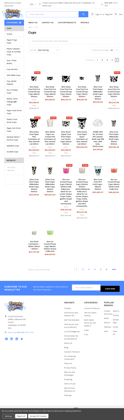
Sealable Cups (13, 154)
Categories (12, 31)
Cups (86, 337)
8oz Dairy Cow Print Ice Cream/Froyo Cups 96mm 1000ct (34, 100)
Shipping (68, 387)
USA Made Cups (13, 84)
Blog (66, 355)
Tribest (116, 323)
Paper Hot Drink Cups (14, 138)
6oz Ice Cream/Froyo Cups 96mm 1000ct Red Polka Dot (114, 193)
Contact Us (48, 31)
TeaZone (107, 334)
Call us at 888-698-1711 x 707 (21, 340)
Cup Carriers (12, 78)
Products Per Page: (101, 59)
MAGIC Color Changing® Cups (12, 110)
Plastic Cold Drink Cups (12, 129)
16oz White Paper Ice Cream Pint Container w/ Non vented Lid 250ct (50, 146)
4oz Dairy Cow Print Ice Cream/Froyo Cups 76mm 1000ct (82, 100)
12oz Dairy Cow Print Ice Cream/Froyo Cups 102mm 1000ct (114, 100)
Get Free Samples (71, 327)
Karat (106, 325)
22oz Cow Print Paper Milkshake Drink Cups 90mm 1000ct (34, 194)
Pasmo (107, 330)
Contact (67, 316)
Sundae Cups (12, 160)
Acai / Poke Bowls (11, 70)
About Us (32, 31)
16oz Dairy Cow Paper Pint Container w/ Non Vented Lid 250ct (34, 146)
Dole (106, 338)
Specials (85, 31)
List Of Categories (72, 339)
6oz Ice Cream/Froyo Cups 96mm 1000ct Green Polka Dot (50, 255)
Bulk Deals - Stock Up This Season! (90, 330)
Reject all (21, 416)
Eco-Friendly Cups (12, 100)
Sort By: (33, 59)
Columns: (90, 69)
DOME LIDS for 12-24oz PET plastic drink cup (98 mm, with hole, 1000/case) (98, 147)
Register (106, 19)
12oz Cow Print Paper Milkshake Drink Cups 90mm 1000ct (114, 146)
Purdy (115, 334)
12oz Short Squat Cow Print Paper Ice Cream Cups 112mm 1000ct (66, 146)
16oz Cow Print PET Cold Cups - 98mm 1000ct (98, 193)
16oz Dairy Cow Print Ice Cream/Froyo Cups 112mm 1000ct (66, 100)
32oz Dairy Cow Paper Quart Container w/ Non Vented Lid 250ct (82, 146)
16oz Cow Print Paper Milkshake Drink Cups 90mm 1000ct (98, 101)
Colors (9, 43)
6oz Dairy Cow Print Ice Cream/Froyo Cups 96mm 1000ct (50, 100)
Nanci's (116, 318)
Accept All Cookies (38, 416)
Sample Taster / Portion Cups (13, 147)
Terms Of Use (69, 391)
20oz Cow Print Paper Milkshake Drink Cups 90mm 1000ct (50, 194)
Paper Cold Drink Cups (14, 120)
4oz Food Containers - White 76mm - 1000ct (34, 254)
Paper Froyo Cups (12, 50)
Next (115, 278)
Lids (86, 342)
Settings (8, 416)
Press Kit (68, 371)
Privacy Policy (70, 375)
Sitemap (68, 403)
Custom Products (67, 31)
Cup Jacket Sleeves (11, 91)
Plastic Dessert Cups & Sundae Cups (14, 60)
